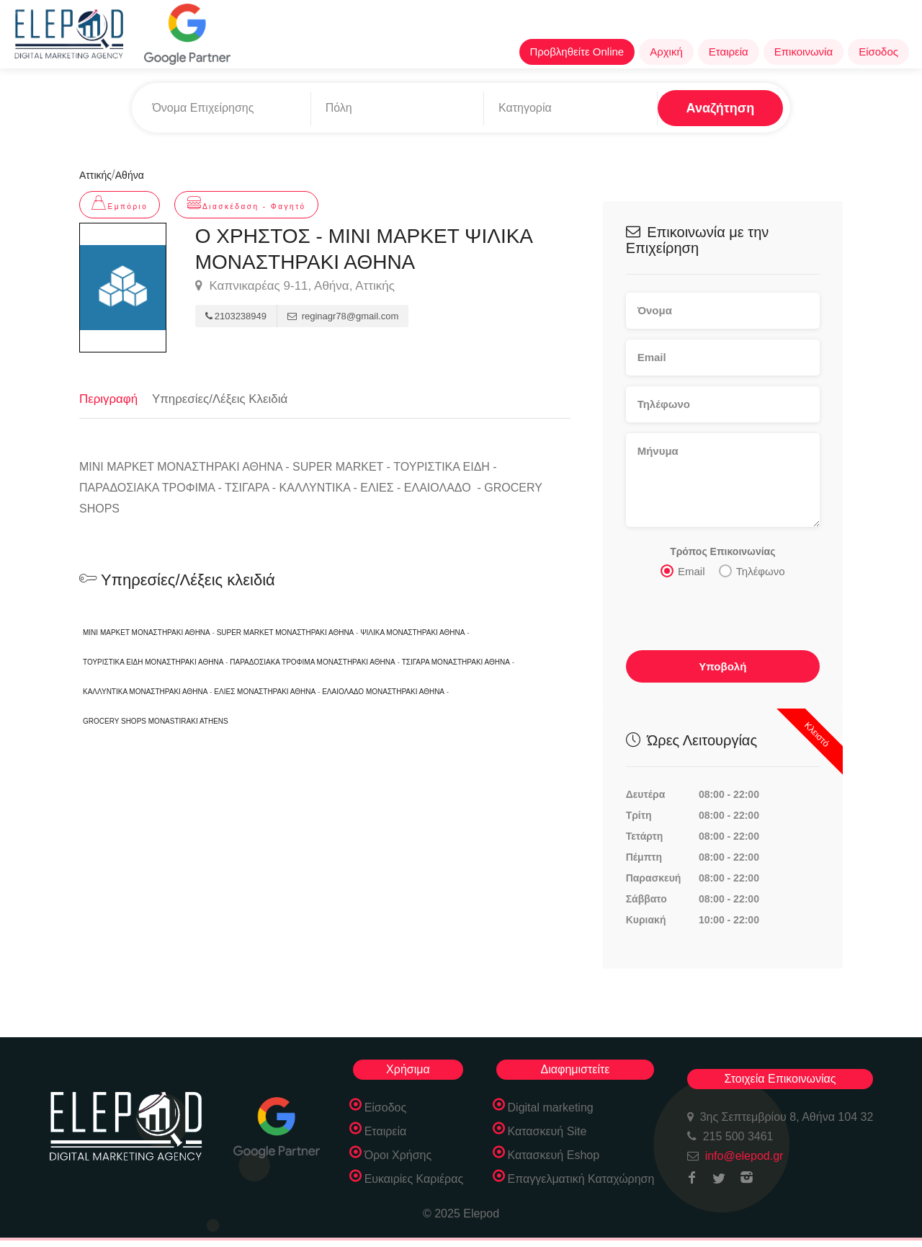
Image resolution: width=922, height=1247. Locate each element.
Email (683, 570)
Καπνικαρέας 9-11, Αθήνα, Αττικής (295, 285)
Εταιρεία (728, 51)
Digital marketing (551, 1107)
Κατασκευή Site (547, 1130)
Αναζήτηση (710, 107)
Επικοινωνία (803, 51)
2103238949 (236, 315)
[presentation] (723, 614)
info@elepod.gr (744, 1155)
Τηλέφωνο (752, 570)
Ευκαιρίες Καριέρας (414, 1178)
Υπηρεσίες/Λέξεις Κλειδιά (221, 398)
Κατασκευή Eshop (554, 1154)
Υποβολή (722, 666)
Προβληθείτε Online (577, 51)
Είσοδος (878, 51)
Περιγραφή (108, 398)
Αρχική (666, 51)
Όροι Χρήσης (398, 1154)
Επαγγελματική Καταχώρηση (581, 1178)
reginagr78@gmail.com (342, 315)
